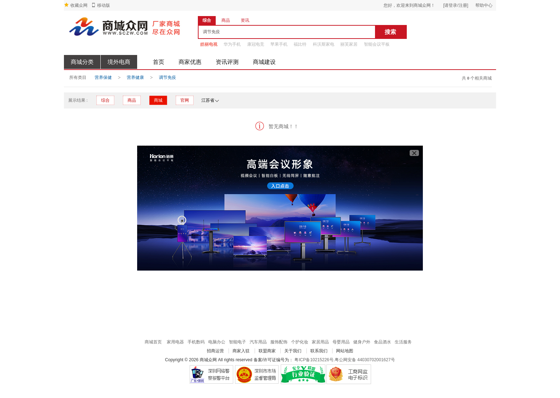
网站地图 (344, 350)
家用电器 (175, 341)
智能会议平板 (377, 44)
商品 (132, 100)
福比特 (300, 44)
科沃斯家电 (323, 44)
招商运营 (215, 350)
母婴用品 (341, 341)
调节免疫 (167, 77)
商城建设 (264, 62)
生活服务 (403, 341)
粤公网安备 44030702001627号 (365, 359)
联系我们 (319, 350)
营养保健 (103, 77)
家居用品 (320, 341)
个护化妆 (299, 341)
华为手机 (232, 44)
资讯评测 (227, 62)
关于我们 (292, 350)
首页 (158, 62)
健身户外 (361, 341)
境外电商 (119, 62)
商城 (158, 100)
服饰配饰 (279, 341)
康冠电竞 (255, 44)
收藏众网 (79, 5)
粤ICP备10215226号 (313, 359)
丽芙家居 (349, 44)
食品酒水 (382, 341)
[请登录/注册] (455, 5)
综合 (105, 100)
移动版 (103, 5)
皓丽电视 (209, 44)
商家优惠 (190, 62)
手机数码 (196, 341)
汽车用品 (258, 341)
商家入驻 (241, 350)
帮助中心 (483, 5)
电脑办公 (216, 341)
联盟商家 (267, 350)
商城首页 (153, 341)
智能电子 (237, 341)
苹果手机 (279, 44)
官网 (184, 100)
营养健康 (135, 77)
